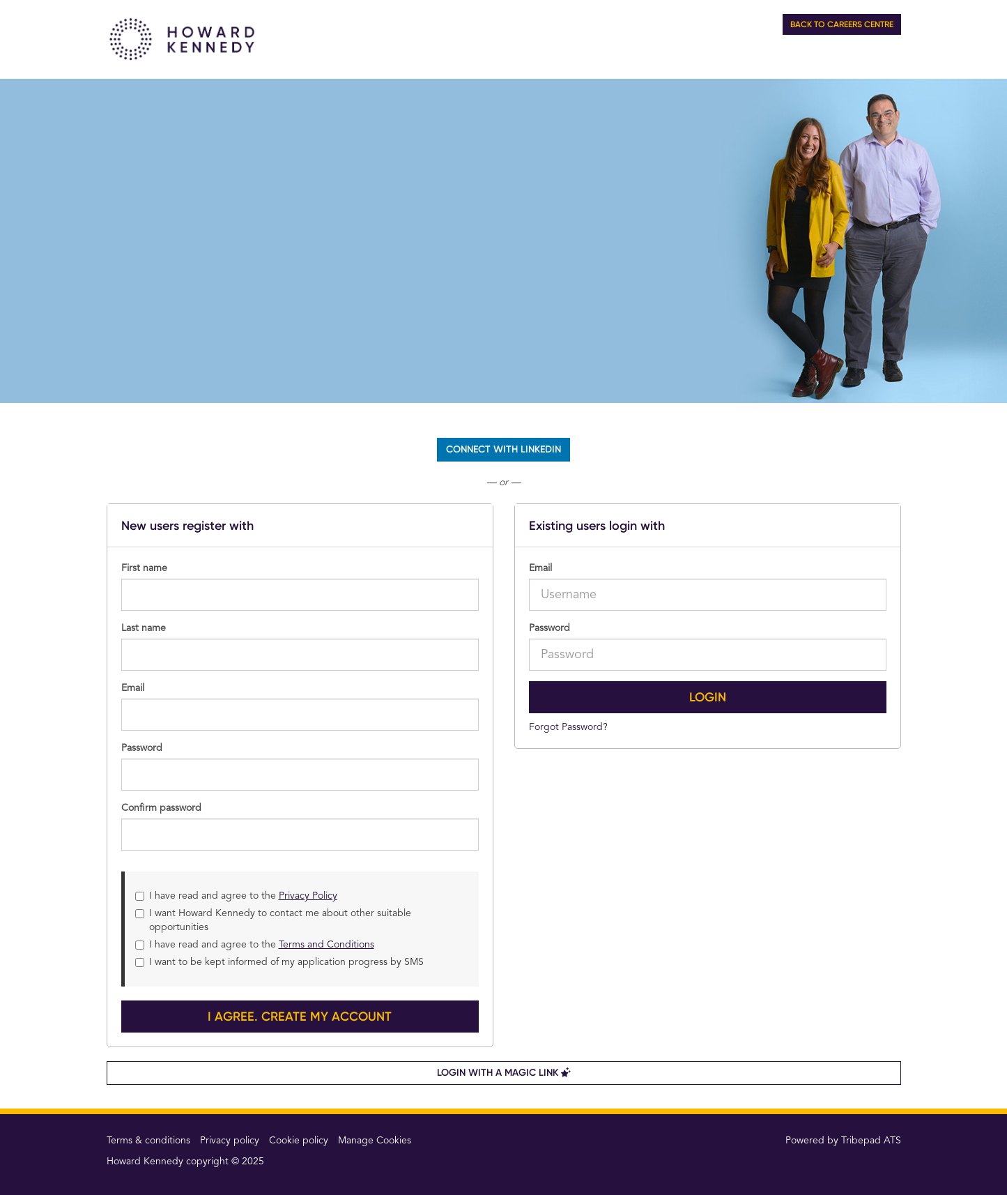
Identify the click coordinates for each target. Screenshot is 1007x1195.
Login (707, 697)
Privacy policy (229, 1140)
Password (549, 628)
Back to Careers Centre (841, 24)
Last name (143, 628)
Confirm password (161, 808)
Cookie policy (298, 1140)
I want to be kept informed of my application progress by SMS (279, 962)
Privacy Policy (308, 896)
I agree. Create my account (300, 1016)
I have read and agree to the (236, 896)
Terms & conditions (148, 1140)
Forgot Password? (568, 727)
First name (144, 568)
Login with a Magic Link (504, 1073)
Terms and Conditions (326, 945)
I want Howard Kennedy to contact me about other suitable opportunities (273, 920)
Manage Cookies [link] (374, 1140)
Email (540, 568)
